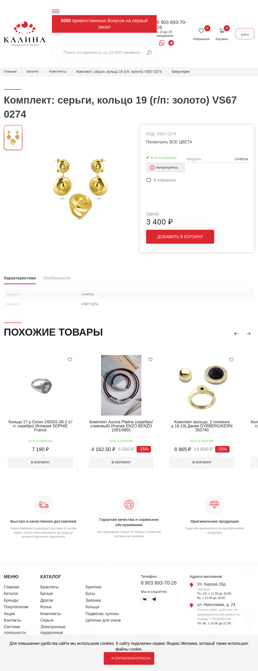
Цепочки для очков (103, 621)
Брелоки (93, 588)
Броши (46, 595)
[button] (234, 333)
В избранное (165, 180)
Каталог (33, 72)
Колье (45, 608)
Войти (240, 34)
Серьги (46, 621)
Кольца (92, 608)
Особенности (56, 278)
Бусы (90, 595)
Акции (9, 615)
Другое (46, 601)
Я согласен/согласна (131, 658)
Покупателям (16, 608)
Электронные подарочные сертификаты (53, 633)
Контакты (12, 621)
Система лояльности (15, 630)
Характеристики (20, 278)
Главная (10, 72)
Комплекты (59, 72)
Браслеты (49, 588)
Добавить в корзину (180, 239)
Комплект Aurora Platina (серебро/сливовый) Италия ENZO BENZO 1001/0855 (124, 426)
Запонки (93, 601)
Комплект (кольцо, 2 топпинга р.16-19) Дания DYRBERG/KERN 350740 (208, 424)
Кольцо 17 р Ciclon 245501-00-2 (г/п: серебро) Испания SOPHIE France (41, 424)
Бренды (11, 601)
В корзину (42, 463)
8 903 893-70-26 (163, 25)
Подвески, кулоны (102, 615)
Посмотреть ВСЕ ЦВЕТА (169, 142)
